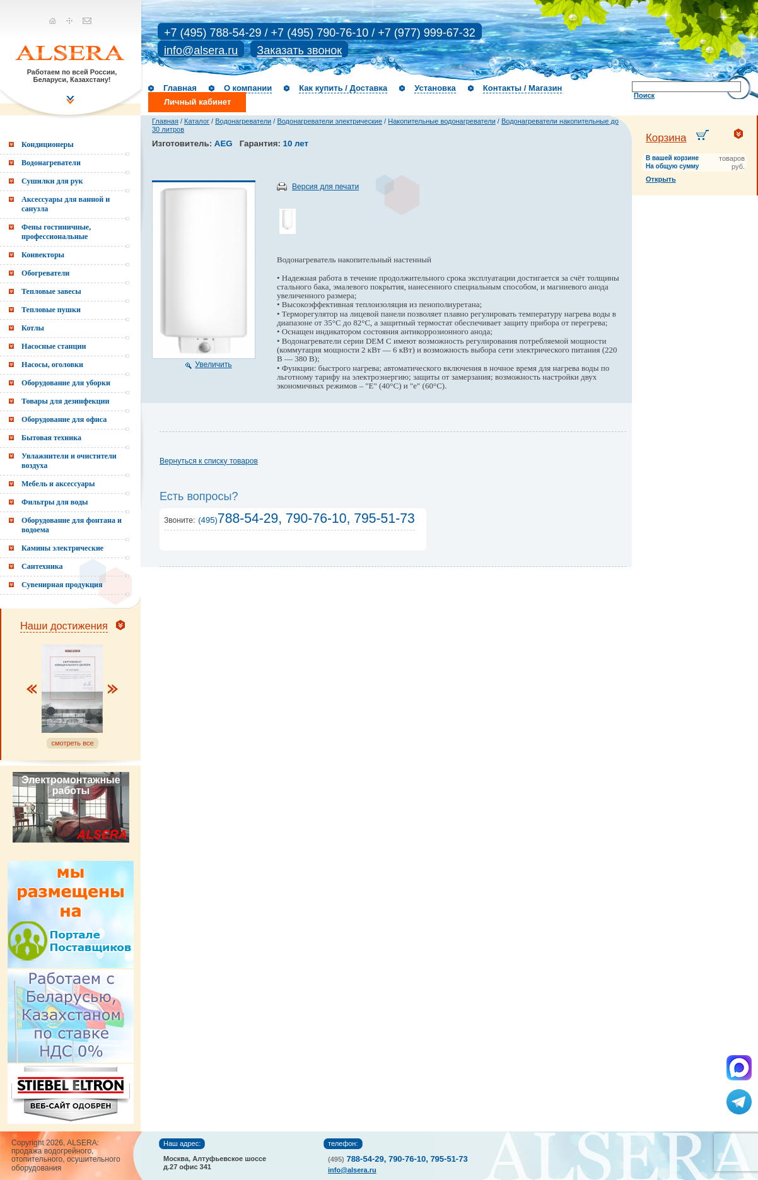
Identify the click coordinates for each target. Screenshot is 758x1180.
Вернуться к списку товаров (209, 461)
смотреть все (72, 743)
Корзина (666, 138)
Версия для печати (325, 186)
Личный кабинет (197, 102)
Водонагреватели (243, 121)
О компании (248, 88)
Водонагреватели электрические (329, 121)
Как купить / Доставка (343, 88)
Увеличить (213, 364)
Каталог (196, 121)
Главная (180, 88)
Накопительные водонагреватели (442, 121)
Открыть (661, 179)
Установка (435, 88)
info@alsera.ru (201, 50)
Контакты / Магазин (522, 88)
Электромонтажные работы (70, 785)
